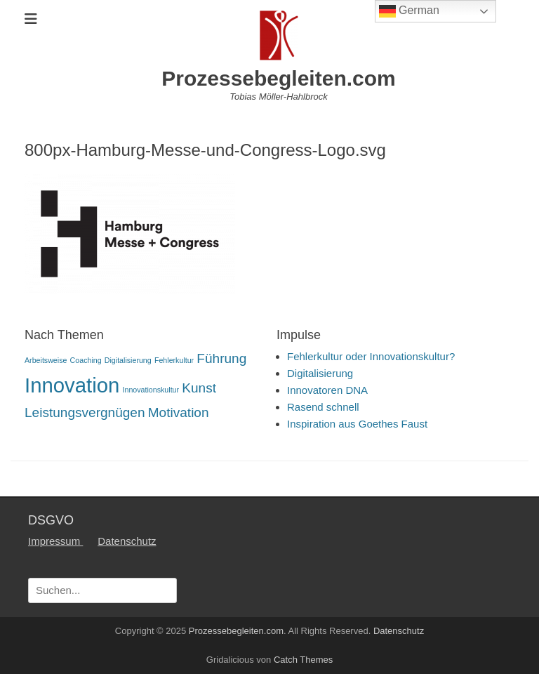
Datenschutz (127, 541)
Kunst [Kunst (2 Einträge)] (199, 388)
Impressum (55, 541)
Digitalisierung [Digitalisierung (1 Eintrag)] (128, 360)
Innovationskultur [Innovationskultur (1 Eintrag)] (151, 389)
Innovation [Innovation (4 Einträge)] (72, 385)
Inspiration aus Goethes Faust (357, 424)
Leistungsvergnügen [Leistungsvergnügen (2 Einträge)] (85, 412)
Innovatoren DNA (327, 390)
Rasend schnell (323, 407)
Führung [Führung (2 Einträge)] (221, 358)
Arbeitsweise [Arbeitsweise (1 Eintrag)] (46, 360)
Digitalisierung (320, 373)
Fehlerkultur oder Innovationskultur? (371, 356)
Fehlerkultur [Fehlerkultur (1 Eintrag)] (174, 360)
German (409, 11)
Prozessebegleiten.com (278, 78)
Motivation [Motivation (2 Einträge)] (178, 412)
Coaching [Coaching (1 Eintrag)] (86, 360)
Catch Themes (303, 659)
